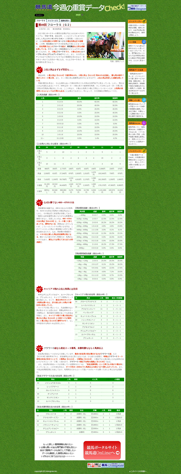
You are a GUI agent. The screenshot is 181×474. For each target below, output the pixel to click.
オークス (49, 33)
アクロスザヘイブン (51, 418)
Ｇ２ (67, 24)
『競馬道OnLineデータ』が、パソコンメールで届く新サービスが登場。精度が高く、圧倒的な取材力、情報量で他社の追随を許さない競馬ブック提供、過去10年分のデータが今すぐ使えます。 (137, 83)
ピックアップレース (137, 22)
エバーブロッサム (88, 334)
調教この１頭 (134, 100)
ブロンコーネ (51, 414)
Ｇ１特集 (132, 42)
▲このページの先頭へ (138, 471)
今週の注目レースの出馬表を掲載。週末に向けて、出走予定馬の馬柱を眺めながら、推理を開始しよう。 (137, 30)
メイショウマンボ (76, 49)
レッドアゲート (53, 387)
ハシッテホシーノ (88, 320)
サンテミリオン (58, 39)
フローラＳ (54, 24)
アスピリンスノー (88, 309)
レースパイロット (88, 305)
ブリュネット (45, 297)
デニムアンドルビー (56, 54)
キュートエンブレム (88, 316)
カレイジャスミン (53, 390)
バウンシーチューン (51, 425)
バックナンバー (135, 151)
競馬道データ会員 (136, 70)
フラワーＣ (49, 348)
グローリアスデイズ (88, 302)
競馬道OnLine (134, 123)
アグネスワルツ (88, 327)
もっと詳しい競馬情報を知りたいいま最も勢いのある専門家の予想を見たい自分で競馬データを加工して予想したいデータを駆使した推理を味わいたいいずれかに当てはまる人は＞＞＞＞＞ (58, 450)
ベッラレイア (88, 313)
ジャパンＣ (56, 57)
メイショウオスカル (53, 383)
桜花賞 (49, 44)
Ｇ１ (39, 59)
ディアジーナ (53, 394)
